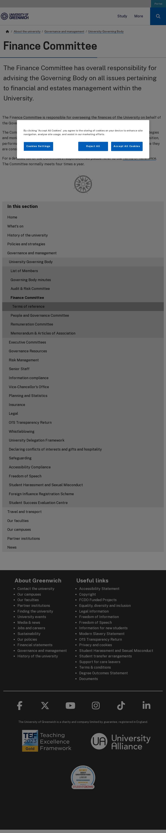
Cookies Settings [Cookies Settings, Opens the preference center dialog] (38, 146)
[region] (83, 139)
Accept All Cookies (127, 146)
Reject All (93, 146)
